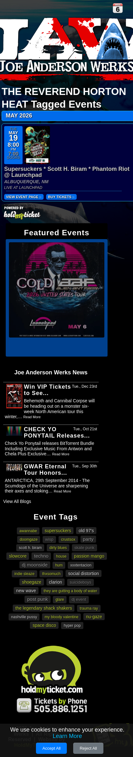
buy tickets (61, 197)
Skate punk (84, 547)
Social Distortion (83, 573)
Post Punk (37, 599)
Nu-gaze (94, 616)
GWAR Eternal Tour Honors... (45, 469)
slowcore (17, 556)
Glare (59, 599)
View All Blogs (17, 501)
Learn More (67, 736)
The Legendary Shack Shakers (43, 608)
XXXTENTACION (81, 565)
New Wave (26, 590)
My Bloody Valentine (61, 617)
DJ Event (79, 599)
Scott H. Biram (30, 548)
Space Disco (44, 625)
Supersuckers (58, 530)
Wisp (49, 539)
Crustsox (68, 539)
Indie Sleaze (24, 574)
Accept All (51, 748)
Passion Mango (89, 556)
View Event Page (24, 197)
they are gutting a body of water (70, 591)
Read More (31, 417)
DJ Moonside (35, 564)
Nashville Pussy (24, 617)
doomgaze (29, 539)
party (88, 539)
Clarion (55, 582)
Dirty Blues (58, 548)
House (61, 556)
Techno (41, 556)
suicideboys (80, 582)
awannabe (28, 531)
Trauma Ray (89, 608)
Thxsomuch (51, 574)
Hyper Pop (72, 625)
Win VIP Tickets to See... (47, 390)
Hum (58, 565)
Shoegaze (31, 582)
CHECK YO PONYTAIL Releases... (57, 432)
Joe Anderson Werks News (51, 372)
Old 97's (86, 530)
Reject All (88, 748)
